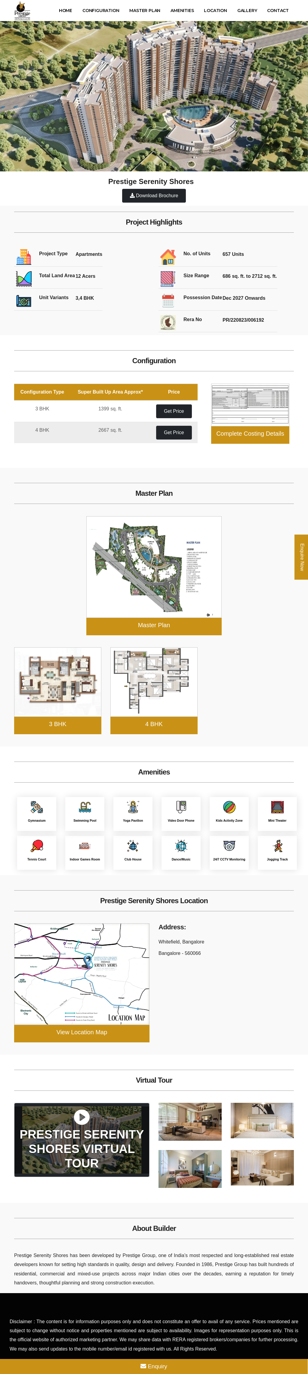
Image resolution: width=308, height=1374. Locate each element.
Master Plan (144, 10)
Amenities (182, 10)
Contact (278, 10)
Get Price (174, 411)
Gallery (247, 10)
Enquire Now (302, 557)
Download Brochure (154, 195)
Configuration (100, 10)
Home (65, 10)
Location (215, 10)
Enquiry (153, 1366)
